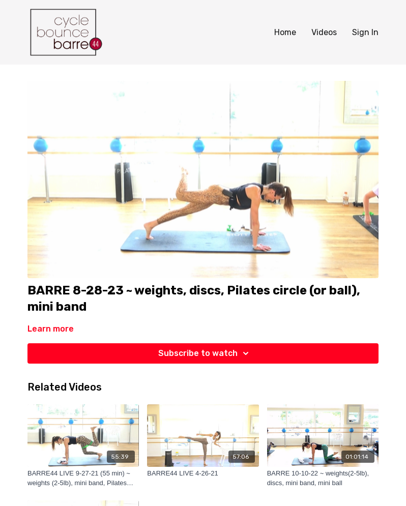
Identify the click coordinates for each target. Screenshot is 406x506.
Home (285, 32)
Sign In (365, 32)
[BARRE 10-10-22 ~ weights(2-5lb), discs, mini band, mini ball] (323, 478)
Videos (324, 32)
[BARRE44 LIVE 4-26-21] (202, 473)
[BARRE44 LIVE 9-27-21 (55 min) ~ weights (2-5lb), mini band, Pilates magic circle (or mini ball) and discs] (83, 478)
